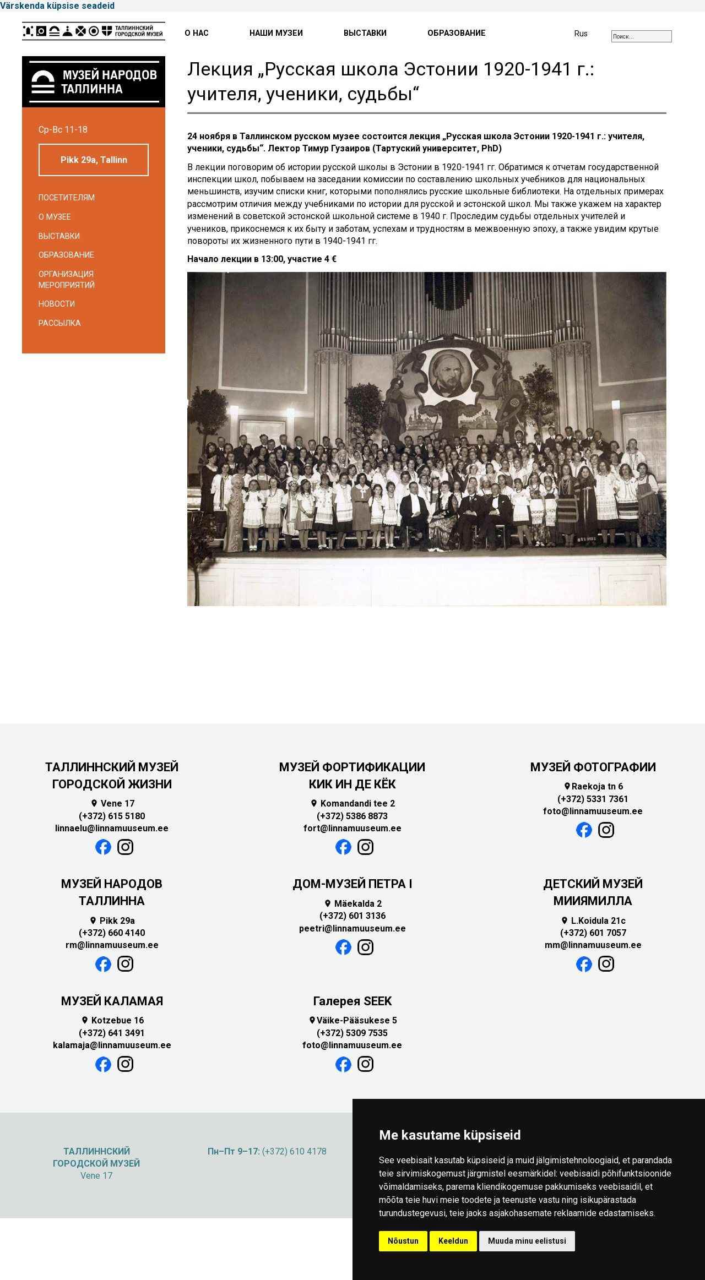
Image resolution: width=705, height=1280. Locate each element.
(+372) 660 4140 (112, 933)
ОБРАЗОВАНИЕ (456, 33)
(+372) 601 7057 (593, 933)
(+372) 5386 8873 (352, 816)
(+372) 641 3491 (112, 1033)
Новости (57, 304)
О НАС (197, 33)
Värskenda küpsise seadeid (57, 6)
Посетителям (67, 198)
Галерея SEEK (352, 1001)
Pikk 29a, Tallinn (94, 160)
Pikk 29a (112, 921)
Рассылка (60, 323)
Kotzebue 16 (112, 1020)
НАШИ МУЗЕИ (276, 33)
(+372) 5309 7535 (352, 1033)
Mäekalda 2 (352, 903)
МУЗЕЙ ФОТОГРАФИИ (593, 767)
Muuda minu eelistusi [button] (527, 1241)
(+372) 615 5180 (112, 816)
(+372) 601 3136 (352, 916)
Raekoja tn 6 (593, 786)
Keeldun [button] (453, 1241)
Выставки (59, 236)
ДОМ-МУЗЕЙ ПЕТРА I (352, 884)
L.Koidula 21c (593, 921)
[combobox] (641, 36)
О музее (55, 217)
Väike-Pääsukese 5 (352, 1020)
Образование (66, 255)
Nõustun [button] (403, 1241)
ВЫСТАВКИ (365, 33)
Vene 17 (112, 803)
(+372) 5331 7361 (592, 799)
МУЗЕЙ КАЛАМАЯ (112, 1001)
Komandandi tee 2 (352, 803)
